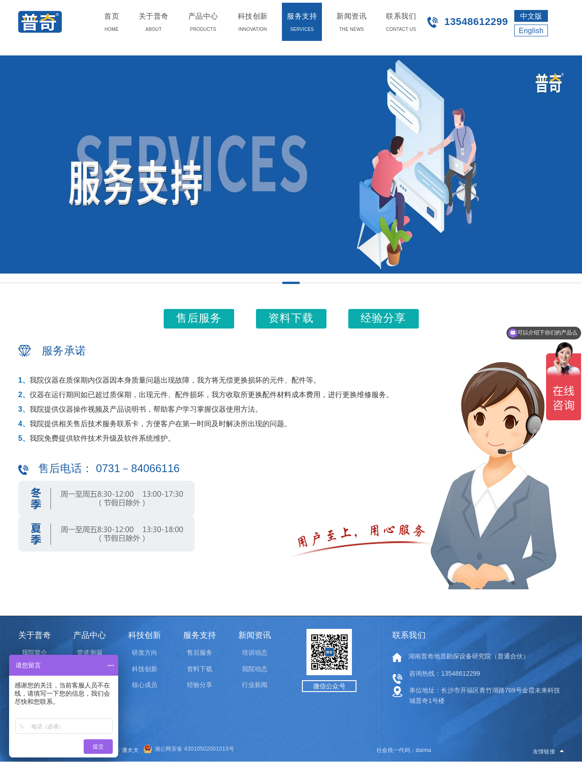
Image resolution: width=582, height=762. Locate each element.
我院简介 (34, 652)
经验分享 (199, 684)
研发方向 (144, 652)
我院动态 (254, 668)
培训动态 (254, 652)
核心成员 (144, 684)
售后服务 (199, 652)
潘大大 (130, 750)
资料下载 (199, 668)
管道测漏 (89, 652)
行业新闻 (254, 684)
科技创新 (144, 668)
